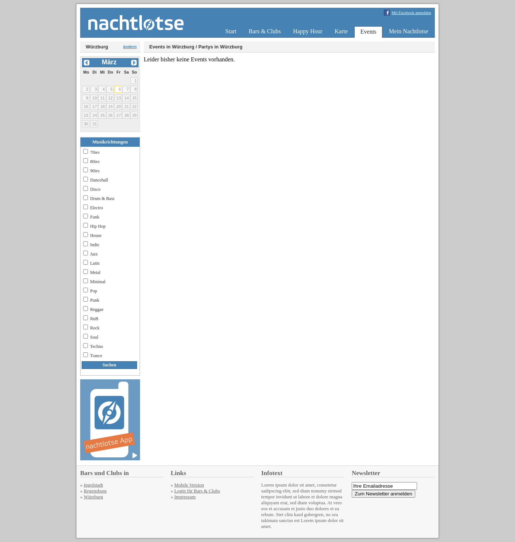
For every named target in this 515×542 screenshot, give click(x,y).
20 (118, 106)
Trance (96, 355)
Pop (93, 291)
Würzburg (93, 496)
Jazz (94, 254)
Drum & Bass (102, 198)
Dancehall (99, 180)
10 (94, 98)
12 (110, 98)
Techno (96, 346)
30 (85, 124)
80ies (94, 161)
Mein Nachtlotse (408, 31)
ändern (130, 46)
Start (230, 31)
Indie (94, 244)
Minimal (97, 281)
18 (102, 106)
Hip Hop (98, 226)
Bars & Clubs (265, 31)
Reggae (96, 309)
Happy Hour (308, 31)
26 (110, 115)
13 (118, 98)
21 (126, 106)
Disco (95, 189)
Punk (94, 300)
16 (85, 106)
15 (134, 98)
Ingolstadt (93, 485)
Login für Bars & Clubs (197, 491)
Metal (95, 272)
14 (126, 98)
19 (110, 106)
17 (94, 106)
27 (118, 115)
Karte (341, 31)
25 (102, 115)
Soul (94, 337)
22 (134, 106)
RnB (94, 318)
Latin (94, 263)
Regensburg (95, 491)
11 (102, 98)
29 (134, 115)
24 (94, 115)
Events (368, 31)
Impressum (185, 496)
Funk (94, 217)
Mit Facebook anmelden (411, 12)
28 (126, 115)
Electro (96, 207)
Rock (94, 328)
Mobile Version (189, 485)
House (96, 235)
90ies (94, 170)
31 (94, 124)
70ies (94, 152)
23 (85, 115)
